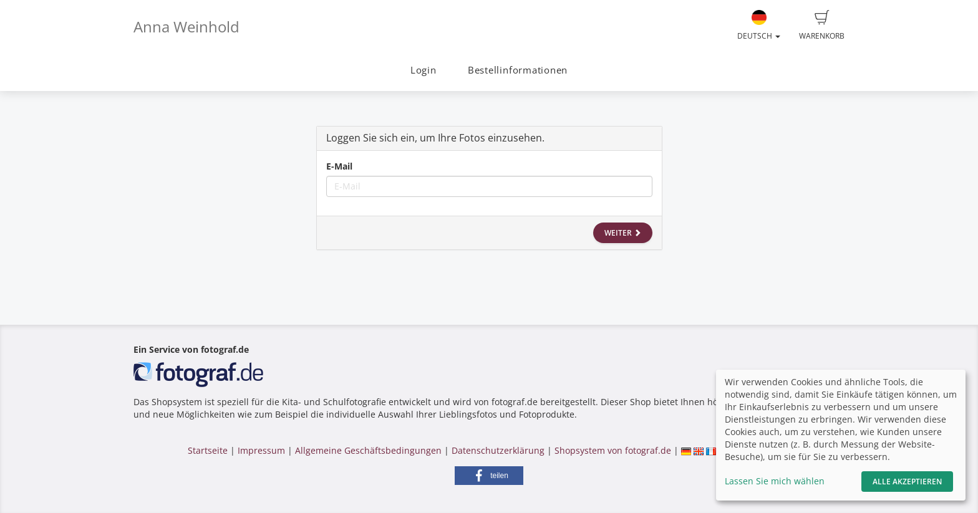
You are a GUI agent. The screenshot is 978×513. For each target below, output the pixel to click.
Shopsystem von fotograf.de (612, 450)
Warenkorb (822, 25)
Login (423, 70)
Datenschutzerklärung (498, 450)
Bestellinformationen (518, 70)
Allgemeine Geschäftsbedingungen (368, 450)
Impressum (261, 450)
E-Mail (339, 166)
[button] (489, 475)
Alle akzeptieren (907, 481)
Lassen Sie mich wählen (775, 481)
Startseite (208, 450)
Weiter (622, 233)
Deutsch (758, 25)
